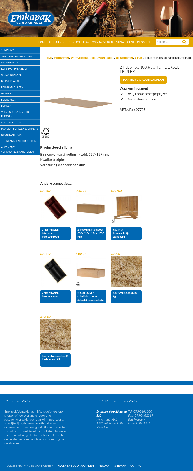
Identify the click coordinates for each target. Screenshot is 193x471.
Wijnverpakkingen (83, 57)
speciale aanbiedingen (16, 56)
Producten (61, 57)
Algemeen (55, 42)
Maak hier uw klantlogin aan (143, 79)
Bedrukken (8, 99)
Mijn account (125, 42)
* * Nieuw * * (8, 50)
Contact (74, 42)
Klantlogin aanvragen (98, 42)
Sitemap (120, 465)
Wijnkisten (105, 57)
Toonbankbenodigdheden (18, 141)
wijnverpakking (12, 75)
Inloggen (143, 42)
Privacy (104, 465)
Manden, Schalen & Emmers (19, 128)
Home (42, 42)
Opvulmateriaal (12, 135)
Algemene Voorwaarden (76, 465)
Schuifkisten (124, 57)
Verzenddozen (11, 122)
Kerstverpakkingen (14, 68)
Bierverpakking (11, 81)
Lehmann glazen (12, 87)
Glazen (6, 93)
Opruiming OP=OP (12, 62)
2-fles (138, 57)
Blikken (6, 105)
